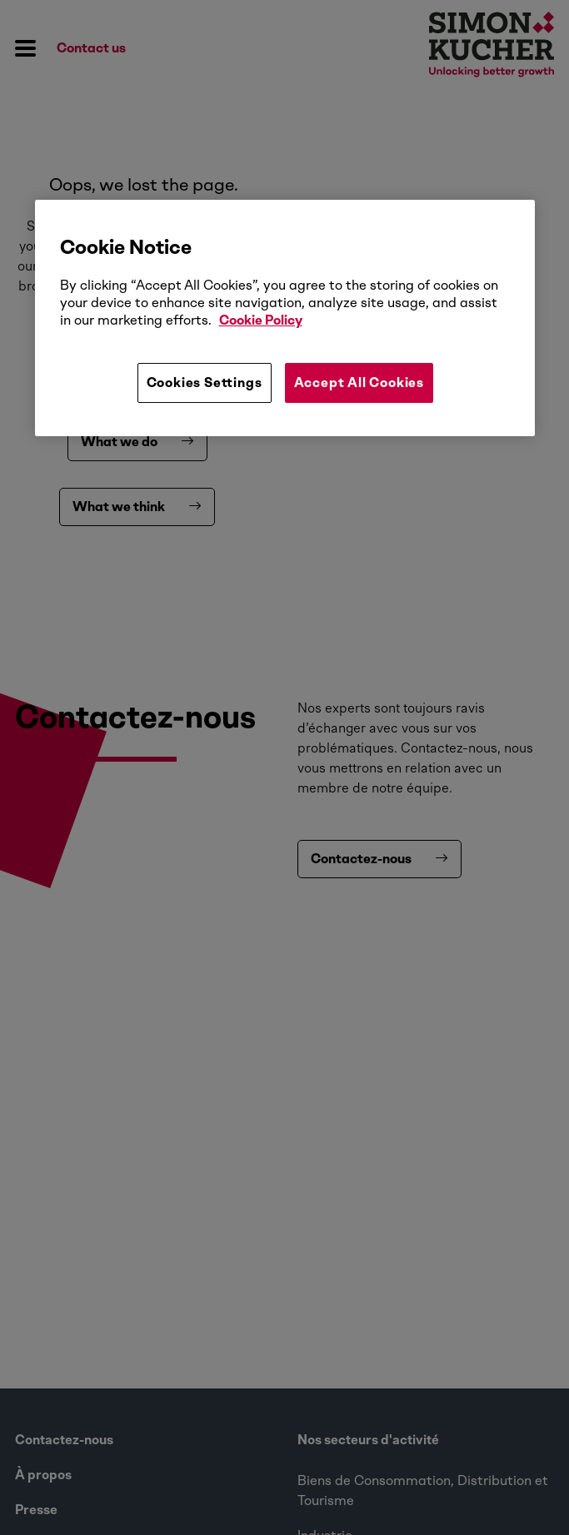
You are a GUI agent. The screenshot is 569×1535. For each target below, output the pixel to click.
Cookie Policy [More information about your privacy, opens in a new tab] (260, 320)
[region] (285, 318)
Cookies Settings (204, 382)
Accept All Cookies (359, 382)
